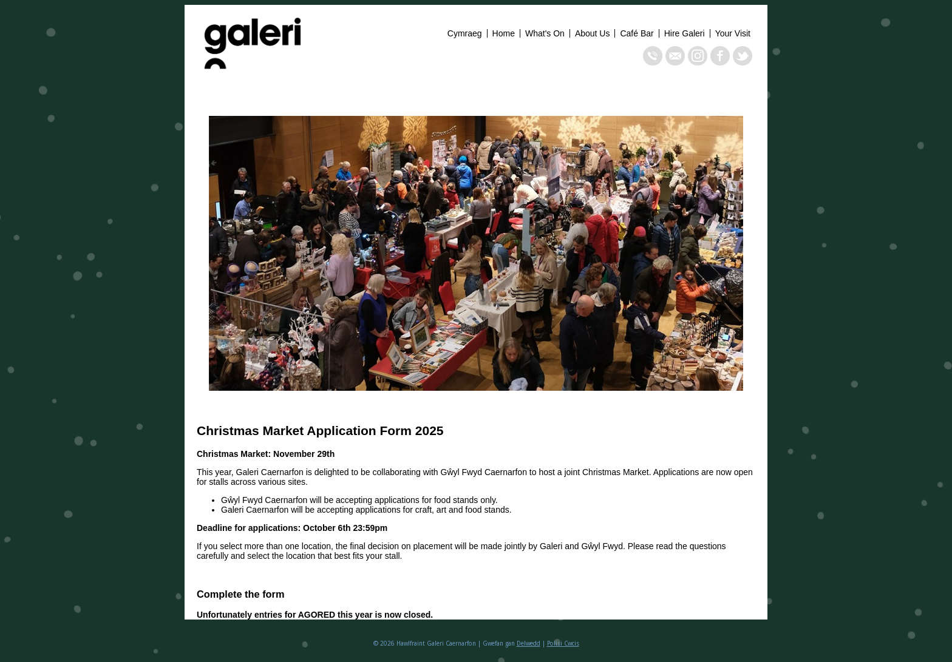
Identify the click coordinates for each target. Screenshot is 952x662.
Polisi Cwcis (563, 643)
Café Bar (636, 33)
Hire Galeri (684, 33)
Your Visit (732, 33)
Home (503, 33)
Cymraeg (464, 33)
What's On (545, 33)
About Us (592, 33)
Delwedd (528, 643)
